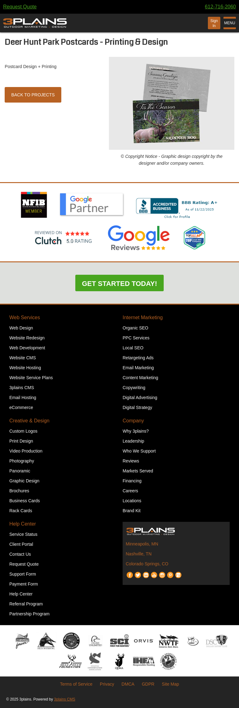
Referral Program (26, 603)
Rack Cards (20, 510)
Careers (130, 490)
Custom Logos (23, 431)
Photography (21, 460)
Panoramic (19, 470)
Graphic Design (24, 480)
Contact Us (20, 554)
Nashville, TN (139, 553)
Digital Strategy (137, 407)
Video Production (25, 450)
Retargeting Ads (138, 357)
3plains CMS (21, 387)
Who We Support (139, 450)
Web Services (24, 317)
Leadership (133, 441)
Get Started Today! (119, 283)
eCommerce (21, 407)
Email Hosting (22, 397)
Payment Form (23, 584)
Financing (132, 480)
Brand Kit (132, 510)
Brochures (19, 490)
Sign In (214, 23)
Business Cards (24, 500)
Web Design (21, 327)
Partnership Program (29, 613)
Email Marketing (138, 367)
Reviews (131, 460)
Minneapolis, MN (142, 543)
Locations (132, 500)
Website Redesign (27, 337)
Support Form (22, 574)
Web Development (27, 347)
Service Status (23, 534)
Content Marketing (140, 377)
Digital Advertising (140, 397)
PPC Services (136, 337)
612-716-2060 (220, 6)
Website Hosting (25, 367)
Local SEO (133, 347)
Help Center (22, 523)
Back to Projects (33, 94)
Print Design (21, 441)
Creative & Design (29, 420)
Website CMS (22, 357)
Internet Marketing (143, 317)
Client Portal (21, 544)
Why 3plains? (136, 431)
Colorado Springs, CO (147, 563)
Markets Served (138, 470)
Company (133, 420)
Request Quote (20, 6)
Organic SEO (135, 327)
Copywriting (134, 387)
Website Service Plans (31, 377)
